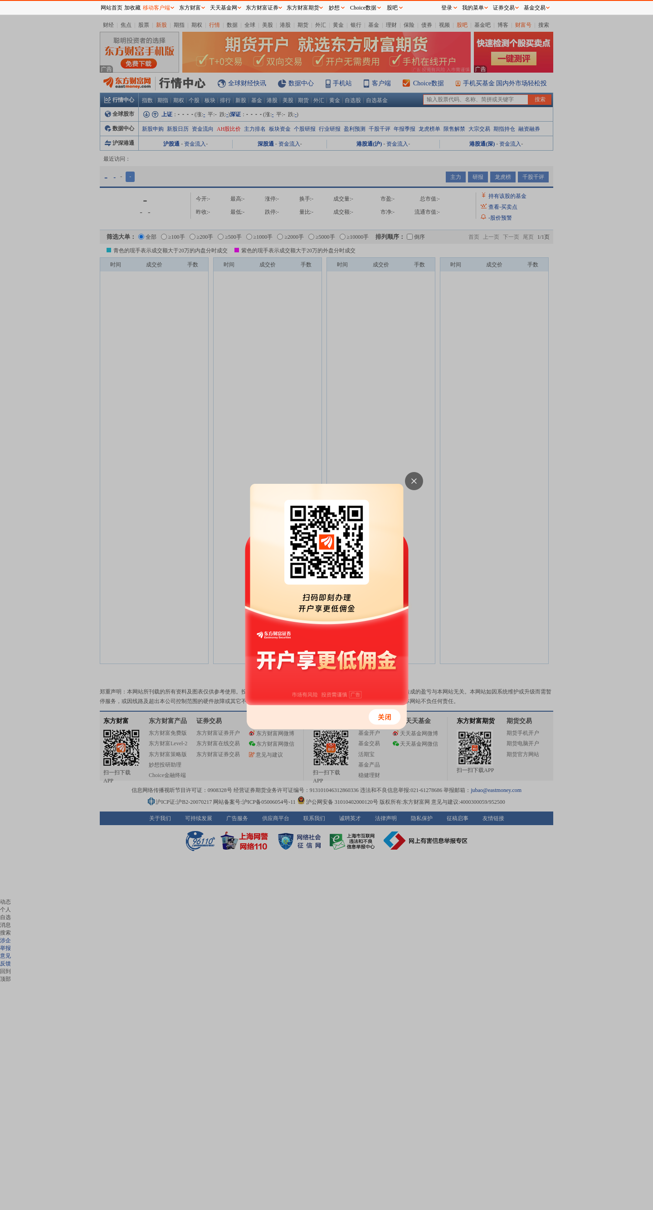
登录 (446, 8)
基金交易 (535, 8)
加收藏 (132, 8)
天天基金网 (223, 8)
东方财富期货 (303, 8)
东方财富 (190, 8)
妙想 (334, 8)
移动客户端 (156, 8)
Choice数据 (363, 8)
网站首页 (111, 8)
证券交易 (504, 8)
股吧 (392, 8)
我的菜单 (473, 8)
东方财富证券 (262, 8)
